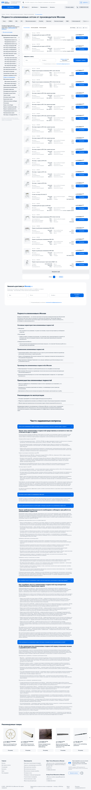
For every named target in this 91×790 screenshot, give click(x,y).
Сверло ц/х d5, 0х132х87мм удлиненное (80, 745)
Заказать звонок (74, 773)
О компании (4, 767)
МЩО (67, 21)
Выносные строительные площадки (32, 763)
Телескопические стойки (30, 778)
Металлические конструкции (10, 35)
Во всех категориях (7, 32)
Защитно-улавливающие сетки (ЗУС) (32, 765)
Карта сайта (68, 787)
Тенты (4, 21)
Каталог (10, 7)
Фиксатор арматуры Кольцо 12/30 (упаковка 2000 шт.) (10, 745)
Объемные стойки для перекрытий (32, 774)
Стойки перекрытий (76, 21)
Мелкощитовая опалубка (30, 767)
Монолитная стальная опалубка (31, 771)
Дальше (61, 276)
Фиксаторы (48, 21)
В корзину (81, 37)
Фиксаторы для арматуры (30, 780)
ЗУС (21, 21)
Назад (50, 276)
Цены (3, 771)
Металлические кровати (31, 21)
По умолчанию (27, 27)
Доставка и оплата (6, 765)
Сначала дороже (42, 27)
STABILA (10, 21)
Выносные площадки (58, 21)
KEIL (16, 21)
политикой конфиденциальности (63, 63)
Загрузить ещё (56, 271)
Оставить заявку (70, 7)
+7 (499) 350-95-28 (82, 7)
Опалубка (41, 21)
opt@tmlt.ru (84, 2)
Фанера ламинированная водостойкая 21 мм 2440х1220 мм (44, 745)
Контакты (52, 7)
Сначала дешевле (34, 27)
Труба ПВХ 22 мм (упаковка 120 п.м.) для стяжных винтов (28, 745)
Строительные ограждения (30, 776)
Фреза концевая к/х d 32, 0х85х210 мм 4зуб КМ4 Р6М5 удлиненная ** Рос (63, 745)
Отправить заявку (80, 60)
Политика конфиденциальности (80, 787)
